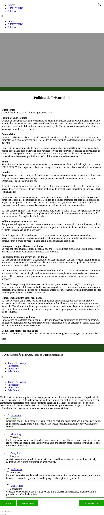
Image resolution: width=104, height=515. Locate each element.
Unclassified (17, 485)
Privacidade (13, 365)
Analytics (15, 453)
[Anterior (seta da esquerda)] (1, 514)
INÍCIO (11, 5)
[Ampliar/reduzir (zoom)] (1, 511)
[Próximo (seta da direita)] (4, 514)
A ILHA (12, 11)
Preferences (16, 469)
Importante (13, 368)
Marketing (16, 434)
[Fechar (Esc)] (10, 511)
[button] (52, 16)
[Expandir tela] (4, 511)
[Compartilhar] (7, 511)
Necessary (16, 415)
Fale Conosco (14, 371)
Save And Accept (92, 503)
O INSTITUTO (15, 8)
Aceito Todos (28, 503)
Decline (7, 503)
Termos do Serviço (17, 363)
